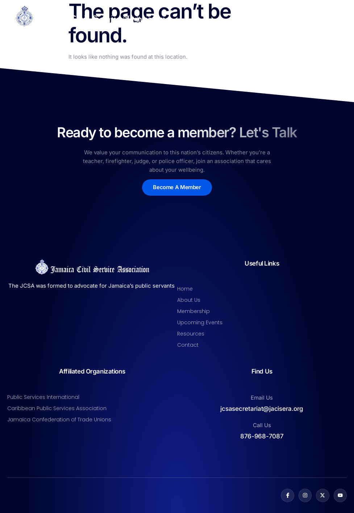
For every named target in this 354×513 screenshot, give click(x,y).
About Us (188, 300)
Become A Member (177, 187)
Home (185, 288)
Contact (188, 345)
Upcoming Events (199, 322)
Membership (193, 311)
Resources (190, 333)
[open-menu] (342, 16)
